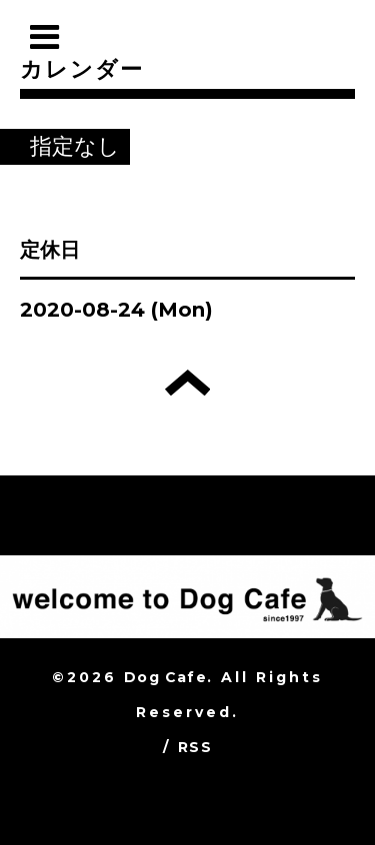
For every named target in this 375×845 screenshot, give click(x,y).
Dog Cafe (165, 677)
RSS (195, 747)
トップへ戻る (187, 383)
